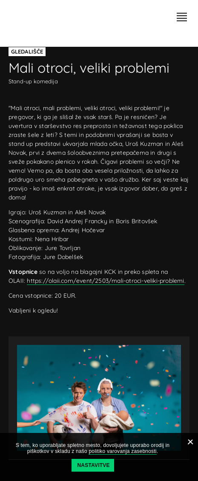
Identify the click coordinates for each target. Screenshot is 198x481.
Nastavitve (93, 465)
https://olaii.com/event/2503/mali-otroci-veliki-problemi (105, 281)
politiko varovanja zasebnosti (122, 451)
